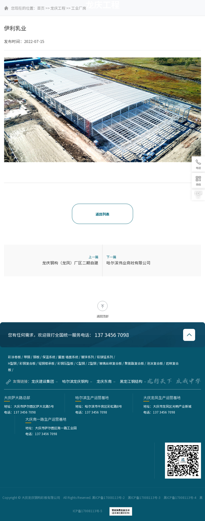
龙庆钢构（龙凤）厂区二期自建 (70, 262)
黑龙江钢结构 (133, 381)
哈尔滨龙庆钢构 (77, 381)
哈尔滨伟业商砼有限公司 (129, 262)
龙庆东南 (106, 381)
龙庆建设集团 (44, 381)
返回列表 (102, 214)
